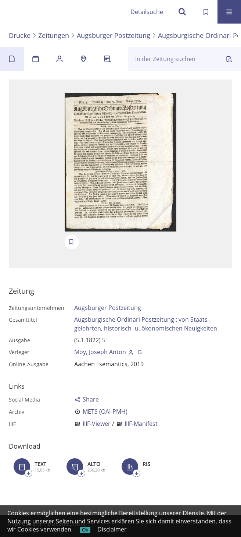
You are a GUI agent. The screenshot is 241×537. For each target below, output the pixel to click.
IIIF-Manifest (141, 424)
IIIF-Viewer (97, 424)
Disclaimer (112, 529)
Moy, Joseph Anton (100, 352)
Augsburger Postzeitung (113, 35)
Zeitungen (53, 35)
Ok (85, 530)
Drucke (19, 35)
